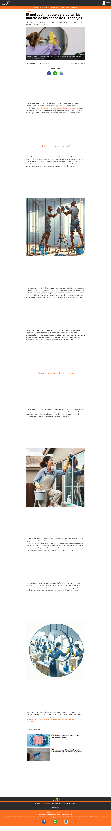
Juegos (61, 7)
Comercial (52, 809)
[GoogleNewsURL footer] (66, 821)
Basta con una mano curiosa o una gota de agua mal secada (55, 108)
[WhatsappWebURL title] (55, 73)
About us (69, 814)
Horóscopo (74, 7)
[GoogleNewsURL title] (61, 73)
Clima (67, 7)
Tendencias (54, 7)
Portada (35, 7)
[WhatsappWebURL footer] (55, 821)
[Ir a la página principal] (6, 3)
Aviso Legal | (42, 814)
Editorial (59, 809)
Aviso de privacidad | (51, 814)
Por (45, 63)
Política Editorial (61, 814)
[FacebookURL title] (49, 73)
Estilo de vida (44, 7)
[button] (107, 3)
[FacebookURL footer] (44, 821)
